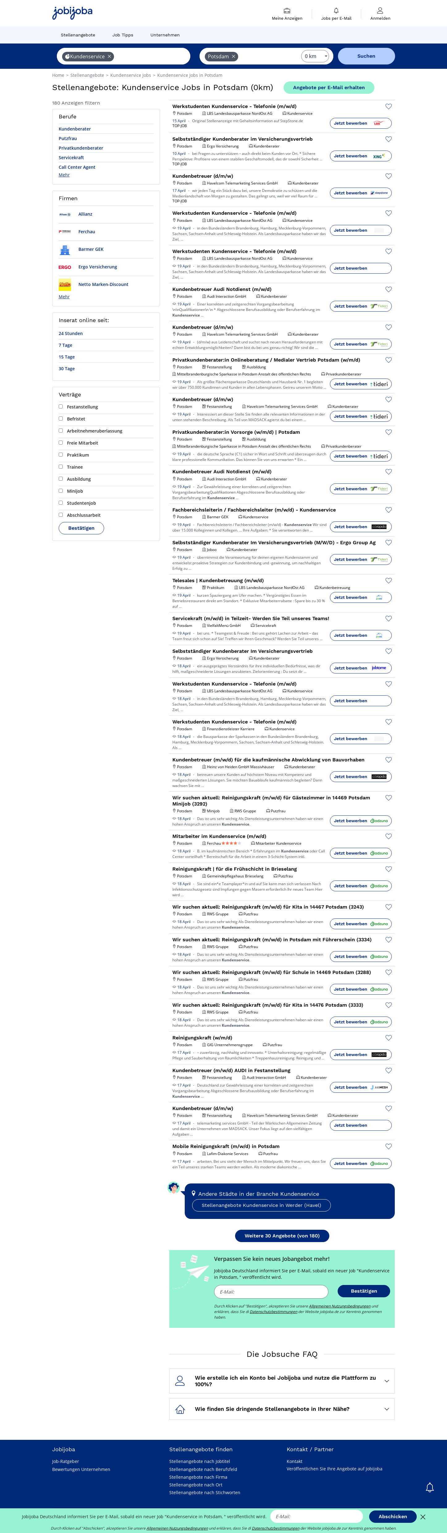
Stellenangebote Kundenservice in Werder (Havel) (261, 1205)
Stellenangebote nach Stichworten (204, 1492)
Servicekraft (71, 157)
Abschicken (393, 1516)
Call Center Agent (77, 167)
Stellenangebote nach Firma (198, 1477)
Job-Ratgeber (65, 1461)
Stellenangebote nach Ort (195, 1485)
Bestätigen (81, 528)
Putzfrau (68, 138)
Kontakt (294, 1461)
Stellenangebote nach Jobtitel (199, 1461)
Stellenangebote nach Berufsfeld (203, 1469)
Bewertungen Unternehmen (81, 1469)
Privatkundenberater (81, 148)
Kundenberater (75, 129)
